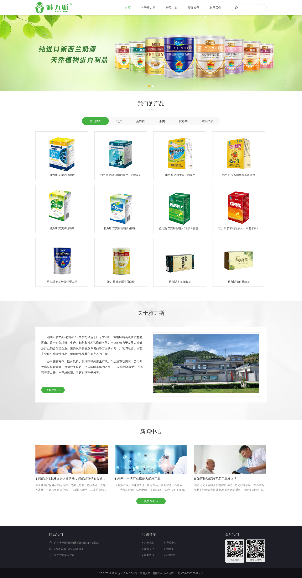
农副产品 (207, 121)
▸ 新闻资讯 (148, 555)
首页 (128, 7)
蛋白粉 (140, 121)
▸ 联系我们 (170, 555)
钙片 (119, 121)
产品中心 (171, 7)
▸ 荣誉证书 (170, 548)
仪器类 (183, 121)
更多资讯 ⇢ (151, 501)
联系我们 (215, 7)
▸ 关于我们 (148, 542)
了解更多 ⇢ (53, 390)
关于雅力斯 (148, 7)
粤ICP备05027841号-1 (190, 573)
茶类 (162, 121)
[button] (149, 86)
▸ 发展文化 (148, 548)
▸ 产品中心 (170, 542)
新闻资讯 (193, 7)
